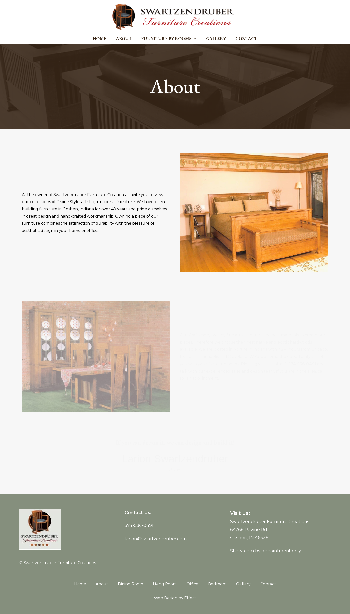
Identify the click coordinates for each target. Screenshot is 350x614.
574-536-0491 (139, 525)
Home (101, 38)
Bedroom (217, 584)
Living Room (165, 584)
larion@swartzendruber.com (156, 538)
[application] (193, 39)
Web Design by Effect (175, 598)
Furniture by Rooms (168, 39)
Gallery (215, 38)
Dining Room (130, 584)
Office (193, 584)
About (124, 38)
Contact (244, 38)
